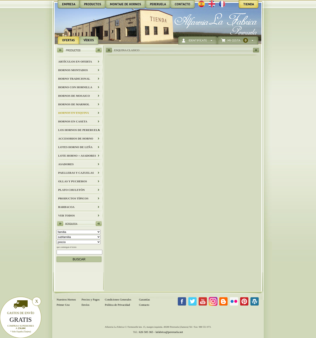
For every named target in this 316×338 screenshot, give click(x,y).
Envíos (85, 304)
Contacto (144, 304)
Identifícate (197, 40)
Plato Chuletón (71, 189)
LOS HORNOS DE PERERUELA (79, 130)
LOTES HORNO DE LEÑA (75, 147)
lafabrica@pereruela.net (169, 332)
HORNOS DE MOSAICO (74, 95)
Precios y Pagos (90, 299)
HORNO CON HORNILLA (75, 87)
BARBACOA (66, 207)
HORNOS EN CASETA (72, 121)
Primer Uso (63, 304)
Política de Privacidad (117, 304)
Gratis (20, 319)
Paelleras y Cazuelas (76, 172)
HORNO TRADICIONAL (74, 78)
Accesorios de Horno (75, 138)
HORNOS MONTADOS (73, 70)
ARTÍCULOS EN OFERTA (75, 61)
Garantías (144, 299)
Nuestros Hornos (66, 299)
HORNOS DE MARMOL (74, 104)
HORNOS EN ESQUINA (73, 112)
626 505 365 (146, 332)
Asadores (66, 164)
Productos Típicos (73, 198)
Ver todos (66, 215)
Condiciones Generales (118, 299)
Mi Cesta (237, 40)
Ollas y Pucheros (72, 181)
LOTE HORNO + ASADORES (77, 155)
